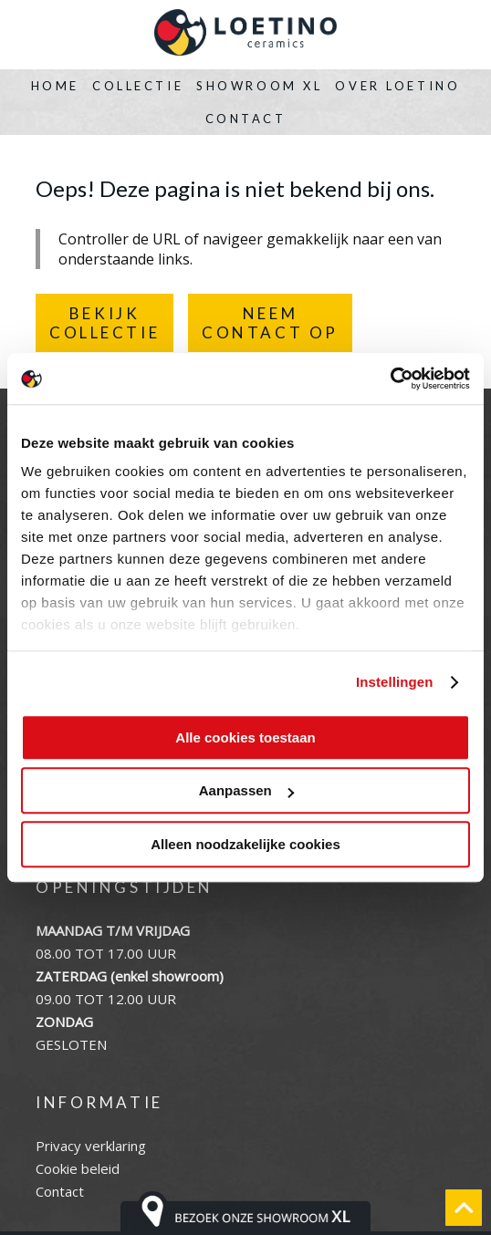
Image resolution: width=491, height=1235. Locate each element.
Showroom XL (259, 85)
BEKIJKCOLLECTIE (104, 323)
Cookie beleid (78, 1168)
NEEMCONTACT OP (270, 323)
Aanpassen (246, 790)
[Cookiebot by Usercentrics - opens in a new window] (390, 378)
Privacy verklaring (91, 1145)
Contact (246, 118)
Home (55, 85)
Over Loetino (397, 85)
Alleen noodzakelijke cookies (245, 844)
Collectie (137, 85)
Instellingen (395, 682)
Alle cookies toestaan (245, 737)
